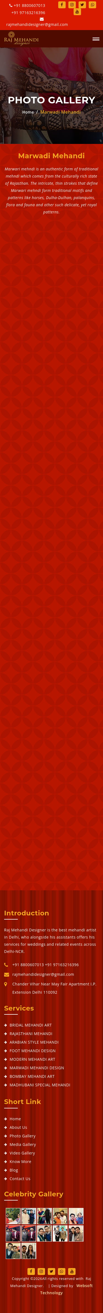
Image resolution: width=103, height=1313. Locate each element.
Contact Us (20, 1178)
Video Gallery (22, 1153)
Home (28, 114)
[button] (94, 39)
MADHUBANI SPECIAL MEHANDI (40, 1084)
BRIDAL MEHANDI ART (31, 1025)
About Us (18, 1127)
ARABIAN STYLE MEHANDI (34, 1042)
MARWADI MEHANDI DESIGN (37, 1067)
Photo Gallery (23, 1135)
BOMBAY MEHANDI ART (32, 1076)
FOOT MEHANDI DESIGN (33, 1050)
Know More (20, 1161)
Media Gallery (23, 1144)
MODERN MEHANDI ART (32, 1059)
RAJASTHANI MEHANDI (31, 1033)
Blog (14, 1170)
